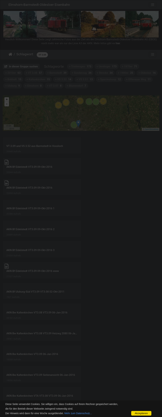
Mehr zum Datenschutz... (78, 413)
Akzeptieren (141, 413)
